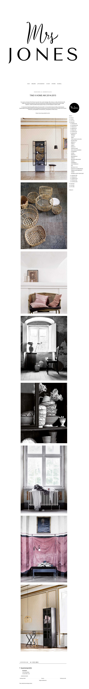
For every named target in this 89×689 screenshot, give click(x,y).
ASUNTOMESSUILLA (74, 164)
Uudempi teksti (22, 678)
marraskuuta (73, 125)
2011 (71, 186)
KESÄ (72, 165)
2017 (71, 117)
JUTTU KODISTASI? (41, 83)
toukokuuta (73, 175)
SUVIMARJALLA (73, 162)
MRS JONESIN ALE (74, 156)
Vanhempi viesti (63, 678)
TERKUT (72, 137)
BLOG (28, 83)
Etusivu (42, 678)
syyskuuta (73, 128)
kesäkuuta (73, 133)
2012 (71, 185)
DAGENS (72, 153)
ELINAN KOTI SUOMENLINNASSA (77, 168)
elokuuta (73, 130)
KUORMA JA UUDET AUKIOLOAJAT (77, 173)
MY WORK (53, 83)
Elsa (23, 670)
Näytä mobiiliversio (42, 680)
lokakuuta (73, 126)
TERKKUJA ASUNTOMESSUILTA (76, 170)
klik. (37, 103)
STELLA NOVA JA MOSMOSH (76, 150)
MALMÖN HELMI (74, 140)
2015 (71, 120)
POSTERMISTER (74, 151)
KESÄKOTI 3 (73, 146)
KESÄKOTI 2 (73, 154)
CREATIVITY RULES (74, 148)
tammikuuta (73, 181)
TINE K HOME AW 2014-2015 (76, 139)
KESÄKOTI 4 (73, 142)
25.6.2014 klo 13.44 (26, 673)
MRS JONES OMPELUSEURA (76, 159)
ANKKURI (72, 161)
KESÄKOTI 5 (73, 134)
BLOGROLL (59, 83)
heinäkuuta (73, 131)
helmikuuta (73, 180)
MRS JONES (34, 83)
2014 (71, 122)
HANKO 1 (73, 145)
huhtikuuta (73, 177)
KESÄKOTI (73, 157)
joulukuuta (73, 123)
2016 (71, 119)
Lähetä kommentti (24, 676)
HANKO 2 (73, 143)
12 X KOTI (48, 83)
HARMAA (72, 171)
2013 (71, 183)
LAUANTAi (73, 136)
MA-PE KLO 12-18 (74, 167)
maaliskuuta (73, 178)
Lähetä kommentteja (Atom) (27, 683)
